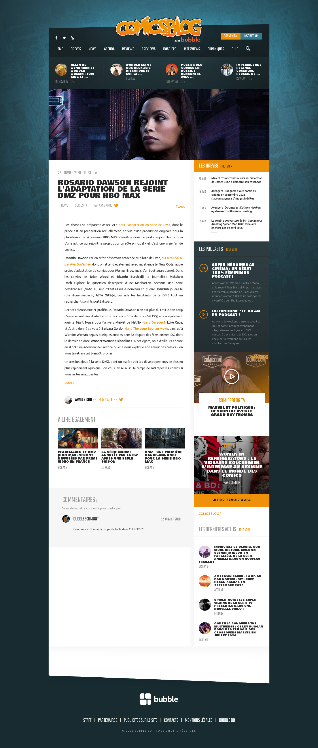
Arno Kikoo (78, 400)
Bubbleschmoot (85, 519)
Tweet (180, 206)
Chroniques (216, 51)
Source (69, 382)
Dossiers (169, 51)
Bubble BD (227, 720)
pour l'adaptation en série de (144, 225)
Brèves (76, 51)
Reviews (128, 51)
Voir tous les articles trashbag (232, 500)
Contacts (171, 720)
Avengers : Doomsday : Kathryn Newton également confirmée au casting (230, 209)
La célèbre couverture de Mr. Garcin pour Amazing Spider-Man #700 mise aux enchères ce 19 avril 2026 (230, 223)
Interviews (192, 51)
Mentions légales (198, 720)
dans (154, 322)
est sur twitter (108, 400)
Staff (87, 720)
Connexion (230, 36)
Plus (235, 51)
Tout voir (226, 167)
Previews (148, 51)
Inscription (251, 36)
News (92, 51)
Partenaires (107, 720)
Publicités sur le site (140, 720)
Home (59, 51)
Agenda (109, 51)
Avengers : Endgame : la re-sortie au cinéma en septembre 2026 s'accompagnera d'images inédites (227, 194)
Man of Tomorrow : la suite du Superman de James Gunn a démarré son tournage (230, 179)
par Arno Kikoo (103, 205)
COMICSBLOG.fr (210, 513)
